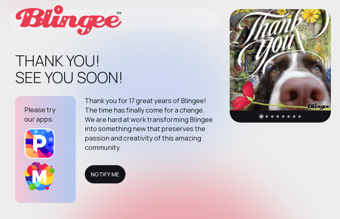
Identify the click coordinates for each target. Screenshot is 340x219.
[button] (261, 116)
